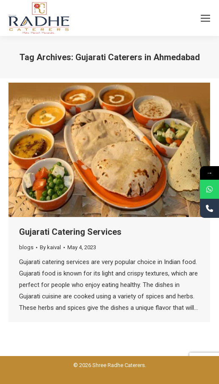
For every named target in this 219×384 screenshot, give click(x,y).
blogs (26, 247)
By (50, 247)
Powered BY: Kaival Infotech (110, 375)
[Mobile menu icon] (205, 18)
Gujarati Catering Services (70, 232)
